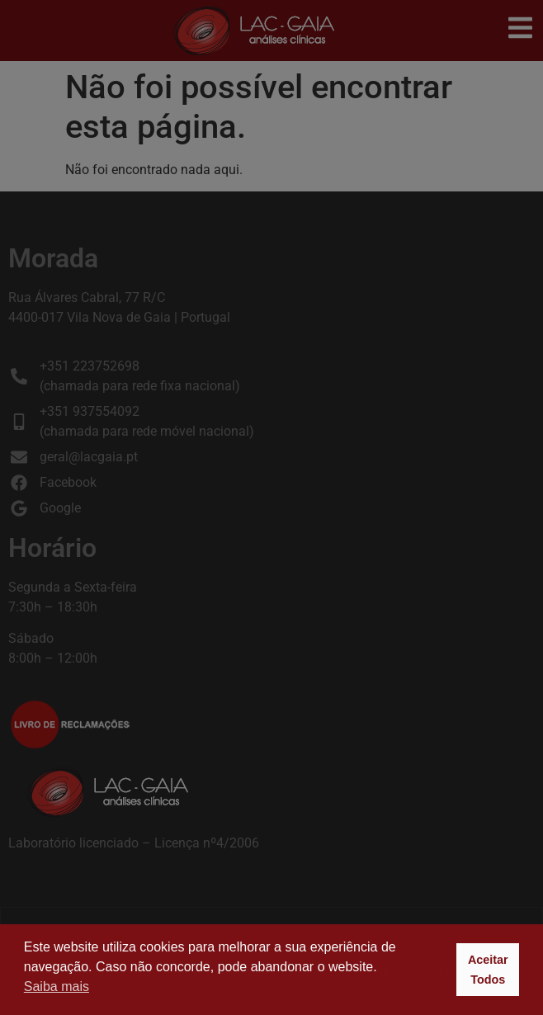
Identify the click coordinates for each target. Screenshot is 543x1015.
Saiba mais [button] (56, 987)
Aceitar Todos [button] (488, 969)
